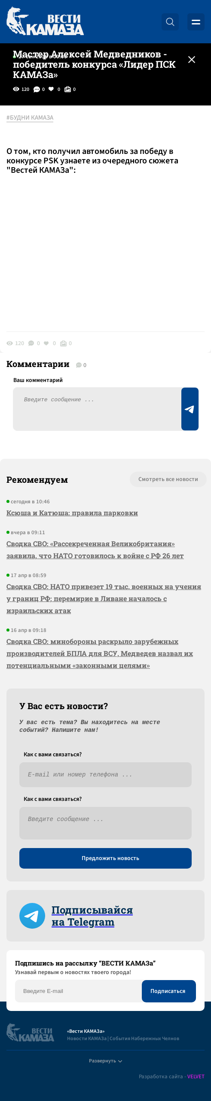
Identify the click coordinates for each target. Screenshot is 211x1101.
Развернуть (105, 1061)
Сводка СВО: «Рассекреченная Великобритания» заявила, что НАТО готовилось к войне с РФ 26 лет (95, 549)
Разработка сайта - (172, 1077)
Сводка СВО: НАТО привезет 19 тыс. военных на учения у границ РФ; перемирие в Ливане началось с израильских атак (103, 598)
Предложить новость (110, 858)
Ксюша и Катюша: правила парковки (72, 512)
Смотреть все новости (168, 479)
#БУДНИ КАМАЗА (29, 118)
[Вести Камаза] (45, 21)
